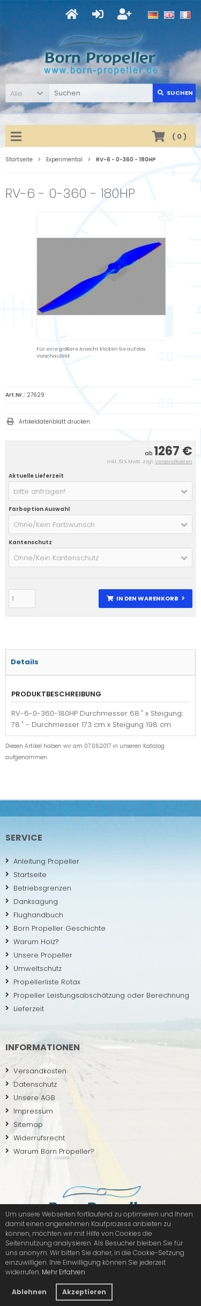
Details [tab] (25, 662)
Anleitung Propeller (42, 861)
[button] (26, 93)
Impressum (29, 1111)
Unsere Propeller (38, 955)
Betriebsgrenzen (38, 888)
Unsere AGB (30, 1098)
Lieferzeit (24, 1009)
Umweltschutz (33, 968)
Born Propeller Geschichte (55, 928)
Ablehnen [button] (29, 1291)
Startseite (26, 875)
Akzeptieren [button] (84, 1291)
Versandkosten (173, 461)
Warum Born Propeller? (49, 1151)
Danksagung (31, 901)
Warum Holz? (32, 942)
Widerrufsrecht (35, 1138)
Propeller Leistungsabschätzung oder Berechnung (97, 995)
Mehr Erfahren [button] (63, 1272)
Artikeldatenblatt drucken (54, 422)
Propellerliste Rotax (42, 982)
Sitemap (24, 1124)
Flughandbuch (34, 915)
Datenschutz (31, 1084)
